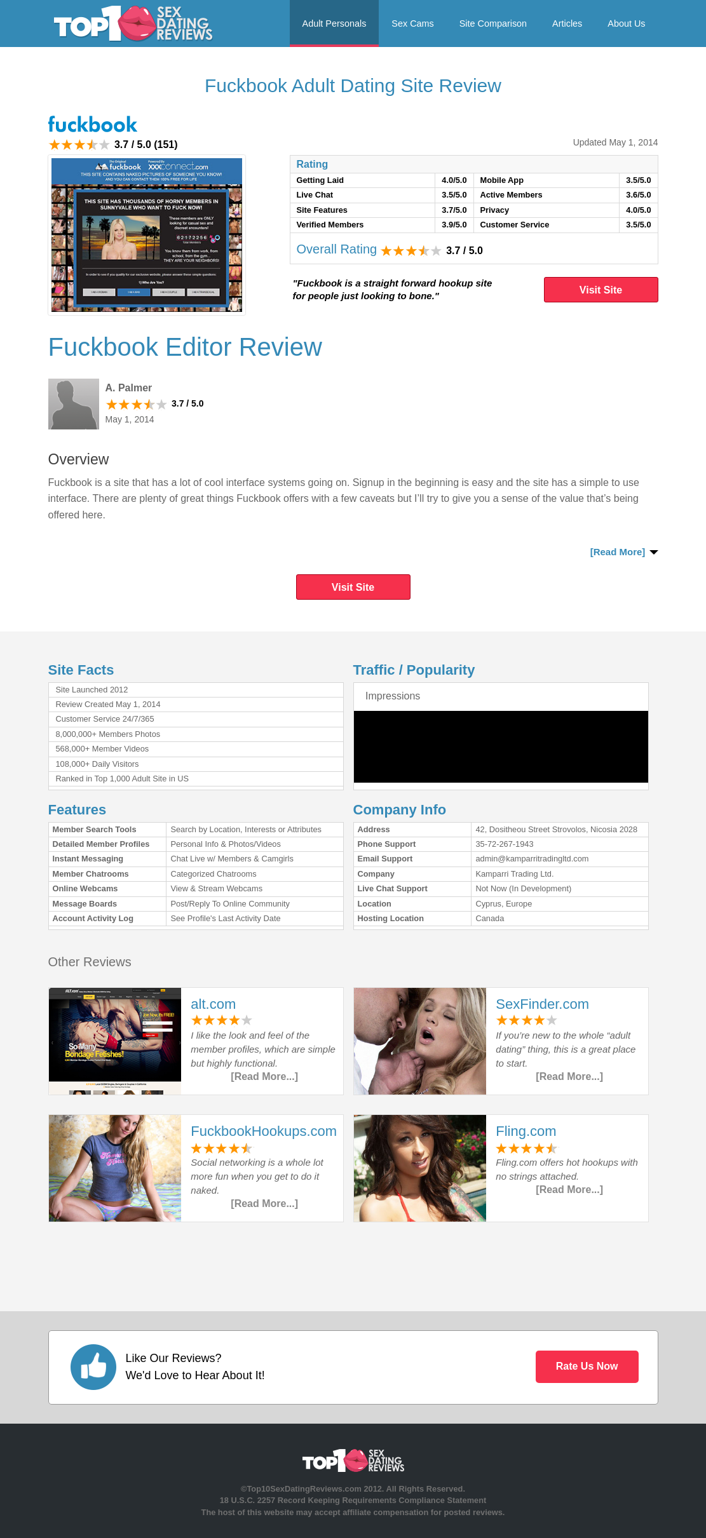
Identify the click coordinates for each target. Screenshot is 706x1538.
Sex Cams (412, 23)
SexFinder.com (542, 1004)
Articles (567, 23)
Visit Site (601, 290)
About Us (626, 23)
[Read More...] (264, 1076)
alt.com (213, 1004)
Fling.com (526, 1131)
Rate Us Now (587, 1366)
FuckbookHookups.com (264, 1131)
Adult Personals (334, 23)
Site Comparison (493, 23)
